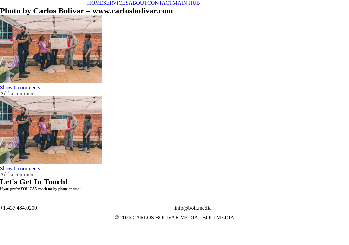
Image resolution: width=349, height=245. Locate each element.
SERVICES (116, 3)
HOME (95, 3)
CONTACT (159, 3)
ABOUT (138, 3)
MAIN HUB (186, 3)
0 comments (20, 88)
